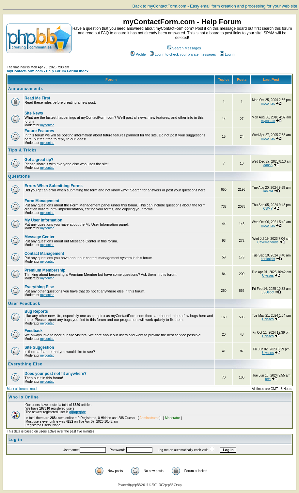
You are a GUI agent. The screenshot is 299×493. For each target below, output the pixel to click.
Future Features (39, 131)
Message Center (39, 237)
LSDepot (267, 292)
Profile (138, 54)
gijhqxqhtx (77, 412)
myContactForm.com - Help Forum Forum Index (47, 71)
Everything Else (39, 287)
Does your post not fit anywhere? (55, 373)
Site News (33, 113)
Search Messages (184, 48)
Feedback (33, 330)
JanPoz (267, 191)
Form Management (41, 201)
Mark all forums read (22, 389)
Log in (227, 54)
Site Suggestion (39, 347)
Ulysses (268, 275)
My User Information (43, 220)
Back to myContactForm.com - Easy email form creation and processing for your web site (215, 6)
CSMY (268, 208)
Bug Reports (36, 311)
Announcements (25, 88)
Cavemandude (267, 242)
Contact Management (44, 253)
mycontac (268, 103)
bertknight (268, 259)
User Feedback (24, 303)
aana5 (268, 165)
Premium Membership (44, 270)
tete (268, 379)
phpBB (136, 485)
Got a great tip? (39, 159)
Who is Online (23, 397)
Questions (19, 176)
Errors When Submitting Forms (53, 186)
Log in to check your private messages (183, 54)
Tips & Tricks (22, 150)
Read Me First (37, 98)
